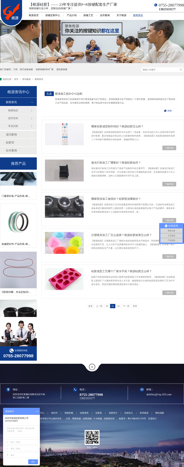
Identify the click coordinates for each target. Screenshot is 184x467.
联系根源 (144, 413)
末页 (135, 306)
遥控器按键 (61, 69)
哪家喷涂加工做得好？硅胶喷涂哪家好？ (116, 198)
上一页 (99, 306)
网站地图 (159, 413)
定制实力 (128, 413)
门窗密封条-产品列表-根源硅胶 (18, 196)
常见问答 (13, 126)
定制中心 (40, 413)
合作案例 (105, 15)
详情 (169, 111)
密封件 (54, 413)
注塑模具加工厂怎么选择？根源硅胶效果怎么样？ (121, 235)
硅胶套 (99, 413)
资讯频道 (26, 79)
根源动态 (13, 110)
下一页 (126, 306)
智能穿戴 (69, 413)
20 (107, 306)
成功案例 (11, 134)
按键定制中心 (52, 15)
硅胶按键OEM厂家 (45, 69)
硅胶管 (10, 142)
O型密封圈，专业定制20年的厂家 (20, 292)
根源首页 (34, 15)
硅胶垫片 (113, 413)
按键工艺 (88, 15)
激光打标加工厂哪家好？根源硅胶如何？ (116, 162)
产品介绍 (72, 15)
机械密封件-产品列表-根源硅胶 (18, 244)
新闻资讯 (138, 15)
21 (112, 306)
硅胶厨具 (84, 413)
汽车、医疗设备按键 (23, 69)
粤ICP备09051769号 (137, 418)
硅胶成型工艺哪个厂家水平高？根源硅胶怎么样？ (121, 271)
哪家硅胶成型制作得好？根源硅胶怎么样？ (117, 126)
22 (118, 306)
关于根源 (121, 15)
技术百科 (13, 118)
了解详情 (169, 148)
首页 (16, 79)
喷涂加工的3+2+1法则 (68, 93)
